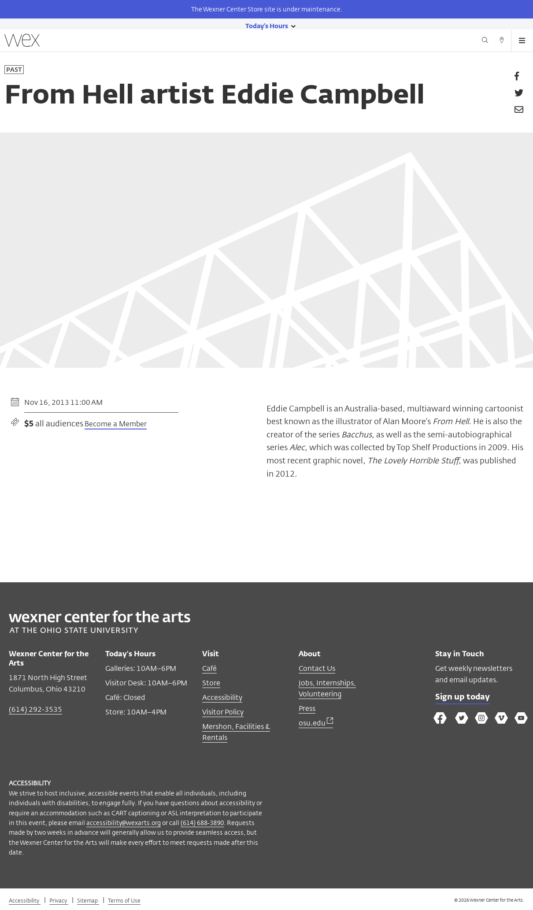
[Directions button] (501, 41)
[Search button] (484, 41)
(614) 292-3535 (35, 709)
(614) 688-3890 (202, 822)
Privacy (58, 900)
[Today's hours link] (266, 25)
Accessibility (222, 697)
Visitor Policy (223, 712)
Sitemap (88, 900)
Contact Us (317, 668)
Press (307, 708)
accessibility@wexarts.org (123, 822)
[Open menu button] (522, 41)
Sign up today (462, 697)
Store (211, 683)
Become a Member (116, 424)
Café (209, 668)
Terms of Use (124, 900)
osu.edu (316, 723)
